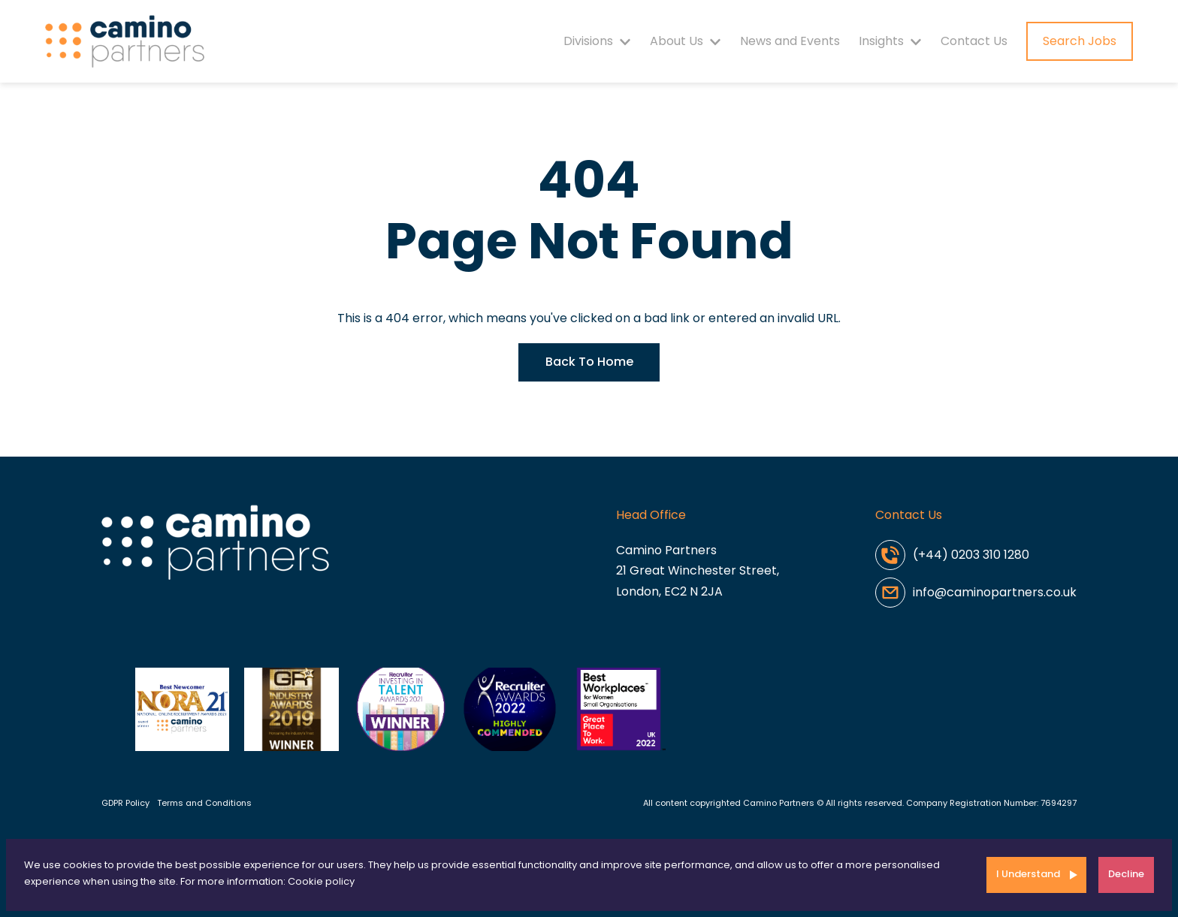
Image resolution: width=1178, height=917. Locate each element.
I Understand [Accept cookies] (1028, 874)
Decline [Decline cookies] (1126, 874)
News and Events (790, 41)
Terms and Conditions (204, 803)
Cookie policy (321, 881)
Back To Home (589, 361)
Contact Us (974, 41)
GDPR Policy (125, 803)
